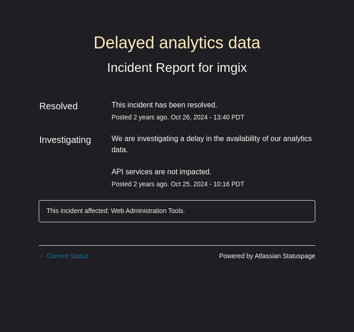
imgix (232, 67)
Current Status (63, 256)
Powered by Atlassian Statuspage (267, 256)
